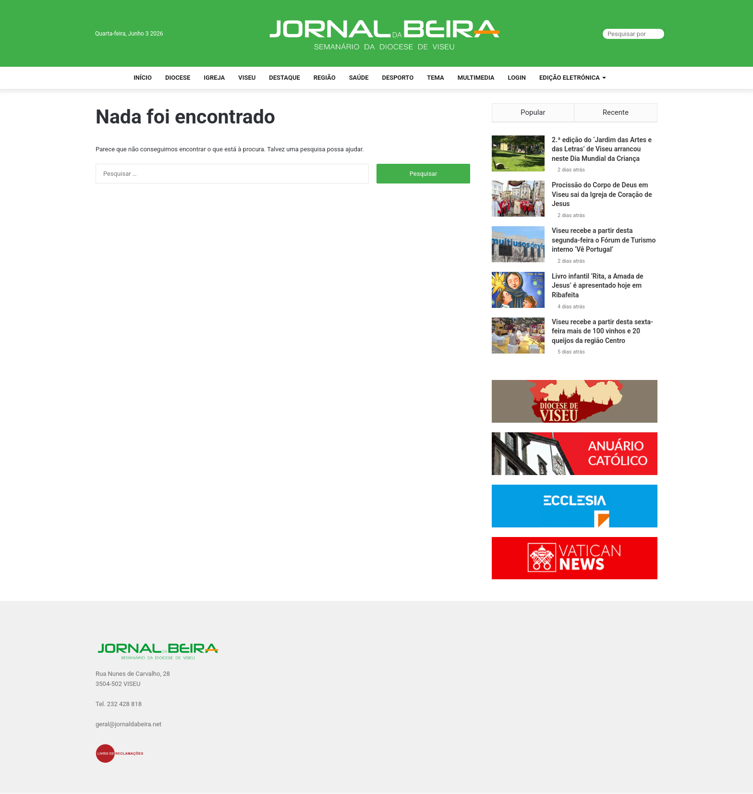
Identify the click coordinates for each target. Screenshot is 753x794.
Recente (616, 112)
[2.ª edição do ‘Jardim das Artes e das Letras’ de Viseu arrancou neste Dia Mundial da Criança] (518, 155)
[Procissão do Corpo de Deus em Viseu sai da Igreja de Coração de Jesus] (518, 201)
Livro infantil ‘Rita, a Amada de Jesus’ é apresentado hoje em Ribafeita (598, 287)
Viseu (246, 77)
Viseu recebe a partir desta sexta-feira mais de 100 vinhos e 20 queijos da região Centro (602, 332)
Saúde (359, 77)
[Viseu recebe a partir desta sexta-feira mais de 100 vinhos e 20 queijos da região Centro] (518, 337)
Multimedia (476, 77)
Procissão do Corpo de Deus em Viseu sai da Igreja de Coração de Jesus (602, 196)
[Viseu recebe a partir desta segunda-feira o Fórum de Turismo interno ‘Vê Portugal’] (518, 246)
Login (517, 77)
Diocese (177, 77)
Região (325, 77)
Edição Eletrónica (569, 77)
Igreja (214, 77)
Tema (435, 77)
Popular (533, 112)
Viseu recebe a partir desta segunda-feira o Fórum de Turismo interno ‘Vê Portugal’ (604, 242)
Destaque (284, 77)
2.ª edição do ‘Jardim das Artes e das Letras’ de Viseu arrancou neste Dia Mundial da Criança (602, 150)
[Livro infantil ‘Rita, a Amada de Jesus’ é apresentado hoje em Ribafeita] (518, 291)
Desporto (397, 77)
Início (143, 77)
